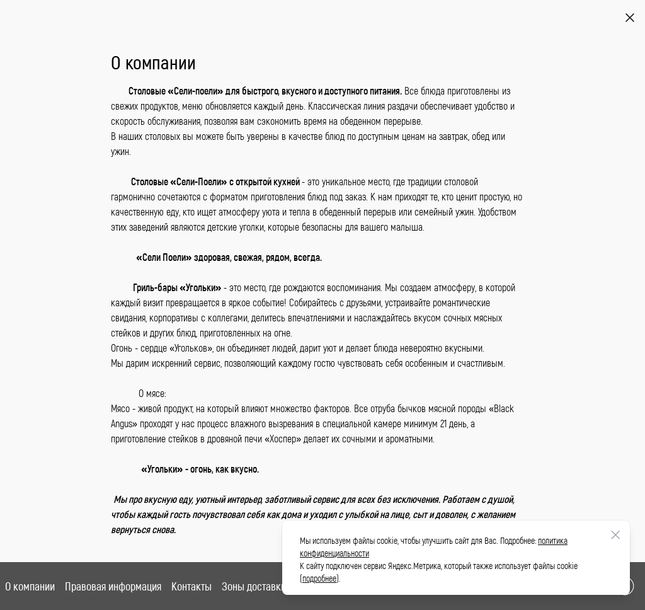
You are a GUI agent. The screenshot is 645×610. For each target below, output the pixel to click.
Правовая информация (113, 586)
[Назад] (629, 17)
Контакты (191, 586)
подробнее (319, 578)
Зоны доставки (254, 586)
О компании (30, 586)
